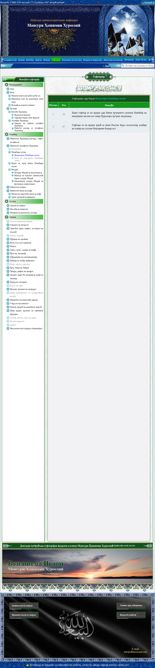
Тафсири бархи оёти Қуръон (26, 118)
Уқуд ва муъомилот (19, 303)
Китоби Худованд (19, 112)
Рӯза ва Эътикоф (18, 253)
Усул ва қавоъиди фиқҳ (21, 221)
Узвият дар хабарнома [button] (131, 605)
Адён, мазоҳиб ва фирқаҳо (23, 197)
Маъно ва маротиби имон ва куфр (26, 194)
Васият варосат (17, 321)
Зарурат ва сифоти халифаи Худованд (28, 124)
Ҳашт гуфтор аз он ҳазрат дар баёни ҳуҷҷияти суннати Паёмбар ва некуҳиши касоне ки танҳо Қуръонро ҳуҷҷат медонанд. (109, 114)
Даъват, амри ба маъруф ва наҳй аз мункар (26, 277)
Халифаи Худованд (19, 120)
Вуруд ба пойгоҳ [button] (128, 615)
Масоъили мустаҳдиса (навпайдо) (26, 328)
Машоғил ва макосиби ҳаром (24, 300)
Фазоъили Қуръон (22, 115)
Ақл (12, 89)
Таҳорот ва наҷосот (19, 225)
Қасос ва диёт (16, 285)
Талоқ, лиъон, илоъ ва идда (23, 318)
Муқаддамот (15, 84)
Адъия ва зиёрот (18, 205)
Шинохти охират (18, 187)
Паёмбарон (16, 149)
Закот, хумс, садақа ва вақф (23, 250)
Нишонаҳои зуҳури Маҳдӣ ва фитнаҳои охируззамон (28, 182)
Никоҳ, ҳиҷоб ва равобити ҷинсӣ (26, 307)
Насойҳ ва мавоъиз (19, 209)
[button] (106, 76)
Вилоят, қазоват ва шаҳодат (23, 289)
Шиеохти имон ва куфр (21, 190)
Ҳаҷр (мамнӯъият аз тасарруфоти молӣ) (26, 294)
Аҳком (12, 217)
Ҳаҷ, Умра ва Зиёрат (19, 268)
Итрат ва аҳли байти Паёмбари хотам (27, 165)
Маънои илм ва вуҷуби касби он (25, 96)
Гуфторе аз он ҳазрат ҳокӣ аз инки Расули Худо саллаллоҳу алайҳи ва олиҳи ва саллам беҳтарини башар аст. (109, 127)
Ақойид (13, 134)
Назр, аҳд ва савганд (20, 264)
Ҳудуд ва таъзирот (18, 282)
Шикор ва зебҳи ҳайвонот (22, 260)
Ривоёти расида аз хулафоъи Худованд (28, 129)
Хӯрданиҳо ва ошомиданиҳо (23, 257)
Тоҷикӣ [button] (149, 2)
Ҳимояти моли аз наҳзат (24, 615)
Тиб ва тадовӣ (16, 235)
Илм (12, 92)
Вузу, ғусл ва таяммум (20, 243)
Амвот (13, 325)
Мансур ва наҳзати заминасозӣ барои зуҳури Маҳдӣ (28, 176)
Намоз (13, 246)
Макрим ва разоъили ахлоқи (23, 212)
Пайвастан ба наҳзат (22, 605)
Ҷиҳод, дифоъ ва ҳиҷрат (21, 271)
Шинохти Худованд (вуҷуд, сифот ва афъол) (26, 140)
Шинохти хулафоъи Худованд (24, 145)
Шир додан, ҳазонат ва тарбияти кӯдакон (26, 312)
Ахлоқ (12, 201)
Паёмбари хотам (18, 152)
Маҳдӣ (14, 169)
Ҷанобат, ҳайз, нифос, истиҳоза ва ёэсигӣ (26, 230)
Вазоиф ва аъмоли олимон (23, 105)
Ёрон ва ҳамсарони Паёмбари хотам (28, 159)
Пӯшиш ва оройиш (19, 239)
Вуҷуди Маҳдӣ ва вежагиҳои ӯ (28, 173)
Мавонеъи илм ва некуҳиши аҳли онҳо (27, 100)
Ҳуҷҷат (13, 108)
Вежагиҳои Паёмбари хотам (26, 155)
